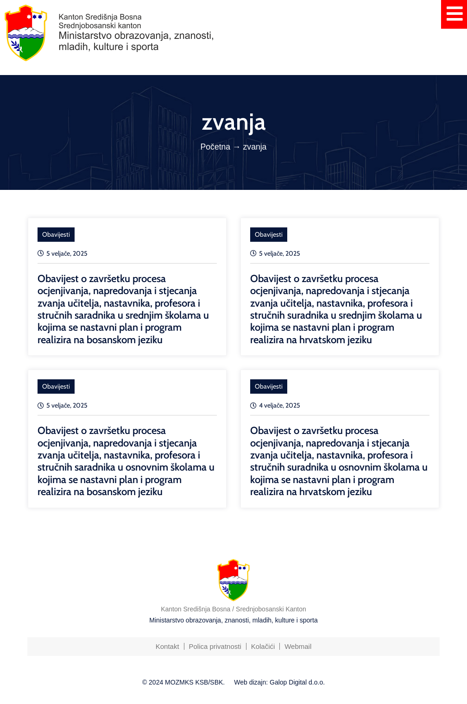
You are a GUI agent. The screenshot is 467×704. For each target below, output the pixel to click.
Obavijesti (56, 234)
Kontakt (167, 646)
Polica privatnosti (215, 646)
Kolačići (263, 646)
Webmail (297, 646)
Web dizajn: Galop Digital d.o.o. (279, 682)
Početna (216, 146)
